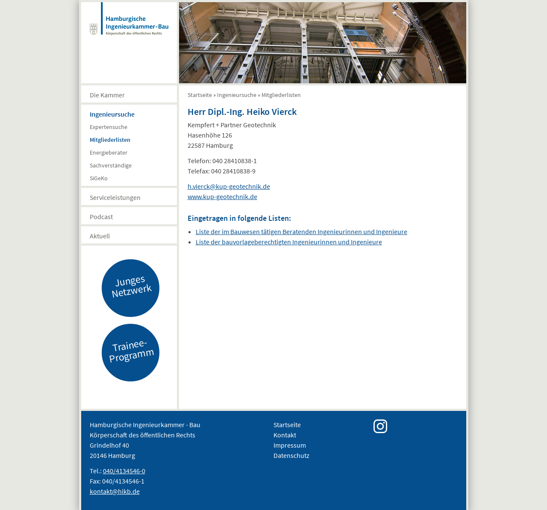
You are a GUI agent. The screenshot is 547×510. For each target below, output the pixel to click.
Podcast (101, 216)
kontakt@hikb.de (115, 491)
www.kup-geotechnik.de (222, 196)
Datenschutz (291, 455)
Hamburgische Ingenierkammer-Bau (129, 27)
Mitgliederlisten (110, 140)
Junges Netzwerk (131, 285)
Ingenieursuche (112, 114)
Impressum (290, 445)
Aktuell (100, 236)
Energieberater (108, 152)
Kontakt (285, 435)
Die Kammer (107, 95)
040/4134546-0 (124, 470)
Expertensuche (108, 127)
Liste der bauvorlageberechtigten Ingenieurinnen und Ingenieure (289, 241)
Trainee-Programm (131, 350)
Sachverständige (111, 165)
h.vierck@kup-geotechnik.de (229, 186)
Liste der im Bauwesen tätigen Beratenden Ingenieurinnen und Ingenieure (301, 231)
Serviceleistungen (115, 197)
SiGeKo (99, 178)
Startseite (200, 95)
